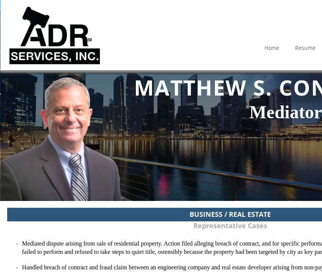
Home (271, 47)
